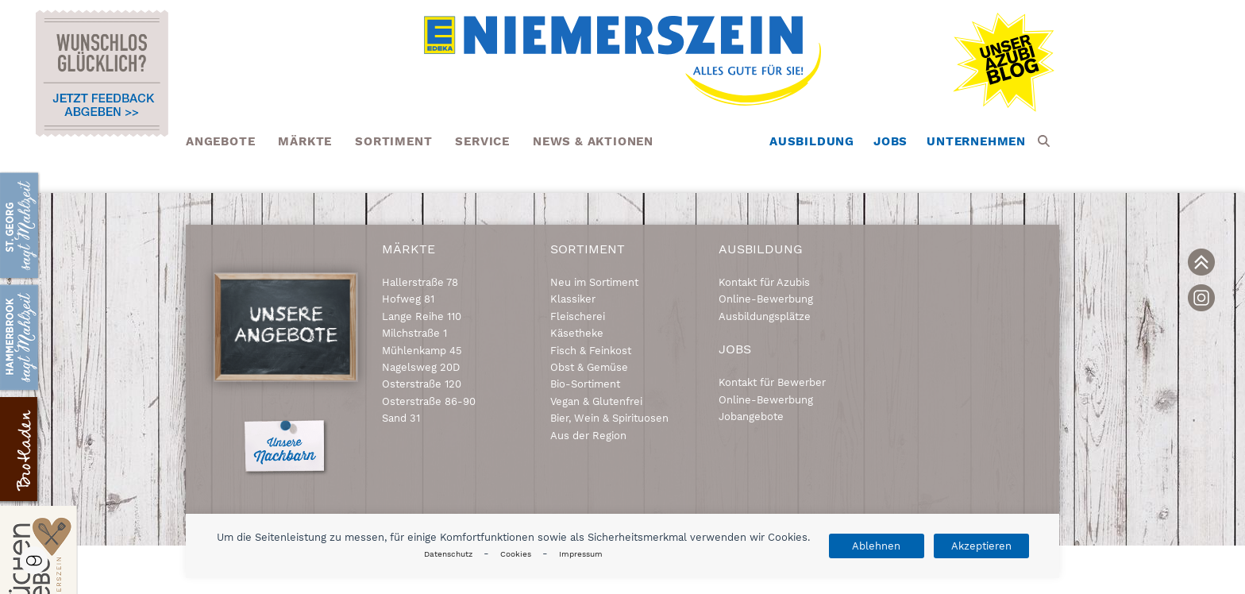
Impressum (581, 554)
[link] (1202, 262)
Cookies (515, 554)
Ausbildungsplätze (765, 316)
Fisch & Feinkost (590, 351)
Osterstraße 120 (421, 384)
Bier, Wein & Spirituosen (609, 418)
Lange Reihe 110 (421, 316)
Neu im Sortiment (594, 282)
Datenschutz (448, 554)
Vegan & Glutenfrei (596, 401)
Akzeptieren (981, 546)
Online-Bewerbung (766, 299)
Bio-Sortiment (585, 384)
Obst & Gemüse (589, 367)
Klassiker (573, 299)
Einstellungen (34, 560)
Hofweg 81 (408, 299)
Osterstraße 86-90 (429, 401)
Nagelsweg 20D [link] (421, 367)
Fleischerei (577, 316)
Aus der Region (588, 436)
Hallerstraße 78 (420, 282)
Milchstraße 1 (414, 333)
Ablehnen (876, 546)
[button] (1043, 141)
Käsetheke (576, 333)
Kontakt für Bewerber (772, 382)
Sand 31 (401, 418)
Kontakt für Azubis (764, 282)
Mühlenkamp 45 (422, 351)
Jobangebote (751, 416)
